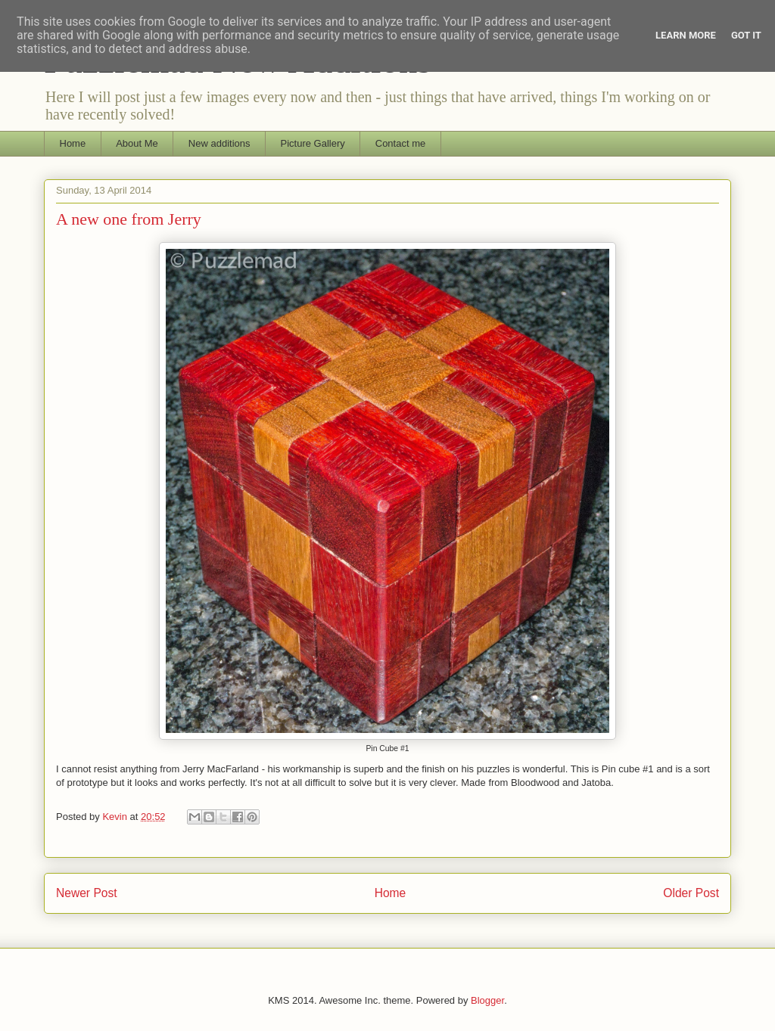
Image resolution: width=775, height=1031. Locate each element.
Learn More (685, 35)
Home (73, 143)
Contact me (400, 143)
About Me (137, 143)
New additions (219, 143)
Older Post (691, 893)
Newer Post (86, 893)
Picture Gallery (313, 143)
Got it (746, 35)
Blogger (487, 1000)
